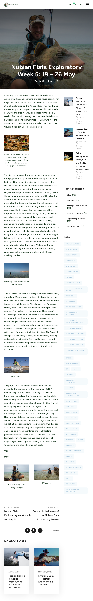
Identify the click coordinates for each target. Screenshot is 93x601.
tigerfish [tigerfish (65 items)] (70, 462)
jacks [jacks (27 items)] (76, 369)
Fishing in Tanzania (75, 213)
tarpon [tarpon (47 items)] (69, 456)
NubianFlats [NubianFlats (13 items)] (71, 418)
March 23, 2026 (45, 572)
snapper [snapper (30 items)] (69, 440)
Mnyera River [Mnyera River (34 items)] (71, 401)
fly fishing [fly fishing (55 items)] (70, 301)
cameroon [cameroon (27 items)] (70, 260)
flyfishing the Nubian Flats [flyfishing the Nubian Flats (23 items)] (75, 351)
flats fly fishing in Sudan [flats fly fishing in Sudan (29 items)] (74, 289)
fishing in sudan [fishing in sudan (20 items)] (73, 283)
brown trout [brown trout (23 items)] (72, 255)
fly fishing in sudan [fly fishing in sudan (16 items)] (74, 339)
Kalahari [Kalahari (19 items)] (70, 374)
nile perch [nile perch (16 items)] (70, 407)
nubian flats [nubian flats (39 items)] (71, 412)
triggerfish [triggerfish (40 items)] (71, 473)
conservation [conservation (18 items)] (72, 271)
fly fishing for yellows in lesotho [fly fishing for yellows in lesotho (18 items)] (74, 321)
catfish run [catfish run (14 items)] (71, 266)
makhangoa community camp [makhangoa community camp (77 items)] (73, 395)
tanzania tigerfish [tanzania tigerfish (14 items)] (74, 451)
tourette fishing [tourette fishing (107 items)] (73, 467)
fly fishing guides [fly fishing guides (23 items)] (73, 328)
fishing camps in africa (77, 205)
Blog (50, 81)
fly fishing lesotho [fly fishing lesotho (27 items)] (74, 345)
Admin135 (39, 81)
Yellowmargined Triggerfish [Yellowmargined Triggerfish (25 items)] (73, 491)
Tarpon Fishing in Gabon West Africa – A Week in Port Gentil (16, 581)
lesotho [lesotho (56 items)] (69, 388)
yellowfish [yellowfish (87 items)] (70, 484)
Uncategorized (73, 226)
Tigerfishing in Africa (76, 218)
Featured (71, 200)
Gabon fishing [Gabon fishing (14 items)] (72, 363)
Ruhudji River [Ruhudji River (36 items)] (71, 429)
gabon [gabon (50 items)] (68, 358)
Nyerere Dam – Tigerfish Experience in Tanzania (46, 580)
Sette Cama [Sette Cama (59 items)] (71, 434)
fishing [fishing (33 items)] (69, 277)
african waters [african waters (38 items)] (72, 244)
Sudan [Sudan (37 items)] (80, 440)
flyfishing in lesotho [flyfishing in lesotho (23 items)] (75, 333)
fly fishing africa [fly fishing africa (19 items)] (73, 307)
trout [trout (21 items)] (68, 478)
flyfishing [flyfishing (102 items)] (70, 296)
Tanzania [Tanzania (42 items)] (70, 445)
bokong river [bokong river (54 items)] (71, 249)
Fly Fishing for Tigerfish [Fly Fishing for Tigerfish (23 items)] (72, 314)
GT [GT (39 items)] (67, 369)
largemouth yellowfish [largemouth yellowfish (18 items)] (71, 381)
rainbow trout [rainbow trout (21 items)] (72, 423)
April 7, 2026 (13, 572)
